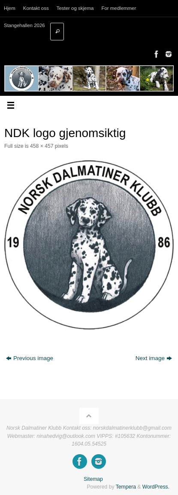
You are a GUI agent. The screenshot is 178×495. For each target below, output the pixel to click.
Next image (154, 358)
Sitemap (93, 479)
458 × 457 (41, 146)
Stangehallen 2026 (24, 25)
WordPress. (155, 487)
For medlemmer (118, 8)
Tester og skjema (75, 8)
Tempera (126, 487)
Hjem (9, 8)
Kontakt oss (36, 8)
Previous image (29, 358)
